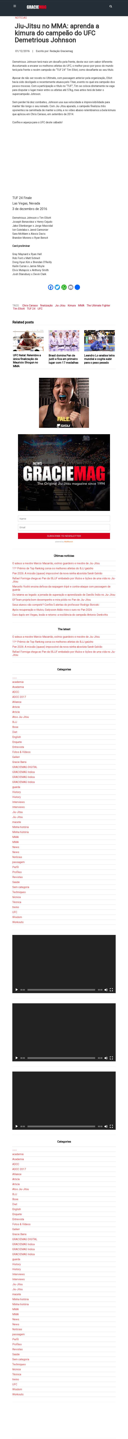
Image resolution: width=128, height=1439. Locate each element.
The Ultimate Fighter (98, 305)
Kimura (72, 305)
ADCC (15, 692)
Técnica (16, 902)
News (15, 847)
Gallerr (16, 757)
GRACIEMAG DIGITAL (24, 767)
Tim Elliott (19, 308)
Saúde (16, 882)
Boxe (15, 727)
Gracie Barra (19, 762)
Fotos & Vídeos (21, 752)
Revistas (17, 877)
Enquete (17, 742)
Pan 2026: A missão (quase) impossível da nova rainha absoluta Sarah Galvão (57, 573)
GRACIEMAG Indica (23, 772)
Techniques (19, 892)
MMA (81, 305)
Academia (18, 687)
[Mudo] (106, 989)
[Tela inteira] (111, 989)
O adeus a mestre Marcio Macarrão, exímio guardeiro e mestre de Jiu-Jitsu (56, 563)
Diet (14, 732)
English (16, 737)
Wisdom (17, 917)
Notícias (21, 17)
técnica (16, 897)
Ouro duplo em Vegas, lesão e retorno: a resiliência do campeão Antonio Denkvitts (60, 614)
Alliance (17, 702)
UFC (40, 308)
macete (16, 822)
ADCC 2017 (19, 697)
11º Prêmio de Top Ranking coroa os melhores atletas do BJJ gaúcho (52, 568)
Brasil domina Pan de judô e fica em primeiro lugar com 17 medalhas (63, 359)
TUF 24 (31, 308)
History (16, 792)
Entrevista (18, 747)
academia (18, 682)
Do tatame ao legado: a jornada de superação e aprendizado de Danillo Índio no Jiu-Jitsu (63, 594)
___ (14, 677)
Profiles (17, 872)
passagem (18, 862)
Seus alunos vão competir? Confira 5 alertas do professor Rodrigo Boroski (55, 604)
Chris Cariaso (30, 305)
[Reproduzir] (16, 989)
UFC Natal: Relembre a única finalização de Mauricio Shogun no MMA (27, 361)
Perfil (15, 867)
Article (16, 707)
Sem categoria (20, 887)
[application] (64, 964)
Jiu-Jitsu (60, 305)
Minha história (20, 827)
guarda (16, 787)
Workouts (18, 922)
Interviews (18, 802)
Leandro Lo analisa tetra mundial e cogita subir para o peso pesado (99, 359)
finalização (46, 305)
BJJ (14, 722)
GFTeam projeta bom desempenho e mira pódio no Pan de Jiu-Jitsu (51, 599)
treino (15, 907)
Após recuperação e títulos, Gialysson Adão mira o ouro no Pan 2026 (52, 609)
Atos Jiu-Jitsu (20, 717)
